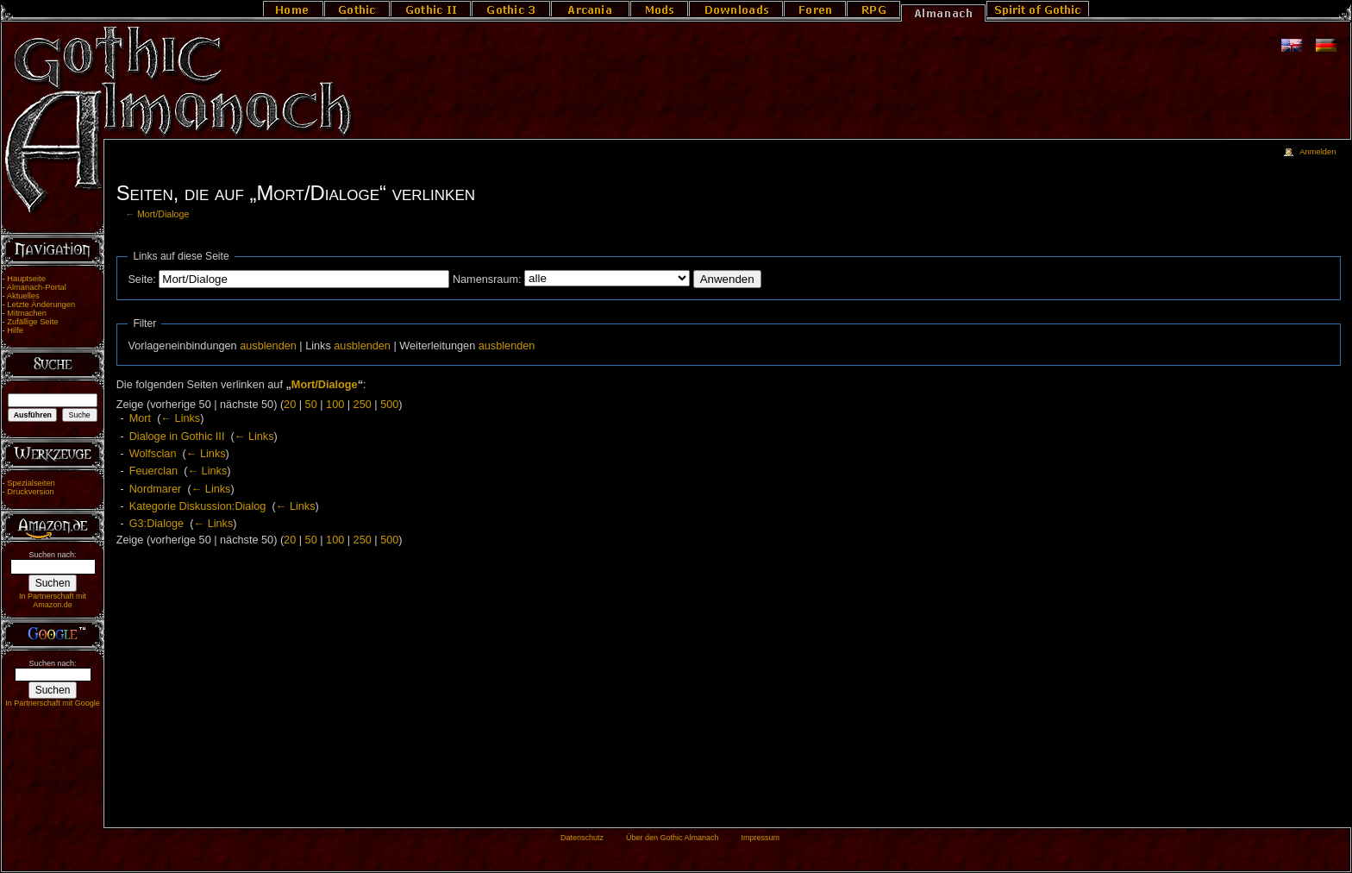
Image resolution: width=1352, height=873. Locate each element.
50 (311, 405)
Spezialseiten (31, 483)
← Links (180, 418)
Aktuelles (23, 296)
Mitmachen (27, 313)
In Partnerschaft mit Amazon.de (52, 600)
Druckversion (30, 491)
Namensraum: (487, 279)
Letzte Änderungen (41, 304)
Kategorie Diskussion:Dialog (197, 506)
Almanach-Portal (36, 287)
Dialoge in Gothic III (177, 436)
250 (363, 405)
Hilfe (15, 330)
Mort (140, 418)
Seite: (141, 279)
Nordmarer (155, 489)
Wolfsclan (153, 454)
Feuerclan (153, 471)
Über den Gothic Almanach (672, 837)
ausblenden (268, 346)
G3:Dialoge (156, 524)
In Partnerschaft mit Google (52, 703)
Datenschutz (582, 837)
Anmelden (1317, 152)
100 (335, 405)
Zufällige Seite (32, 321)
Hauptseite (26, 278)
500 (389, 405)
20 (290, 405)
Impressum (760, 837)
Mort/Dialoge (163, 214)
